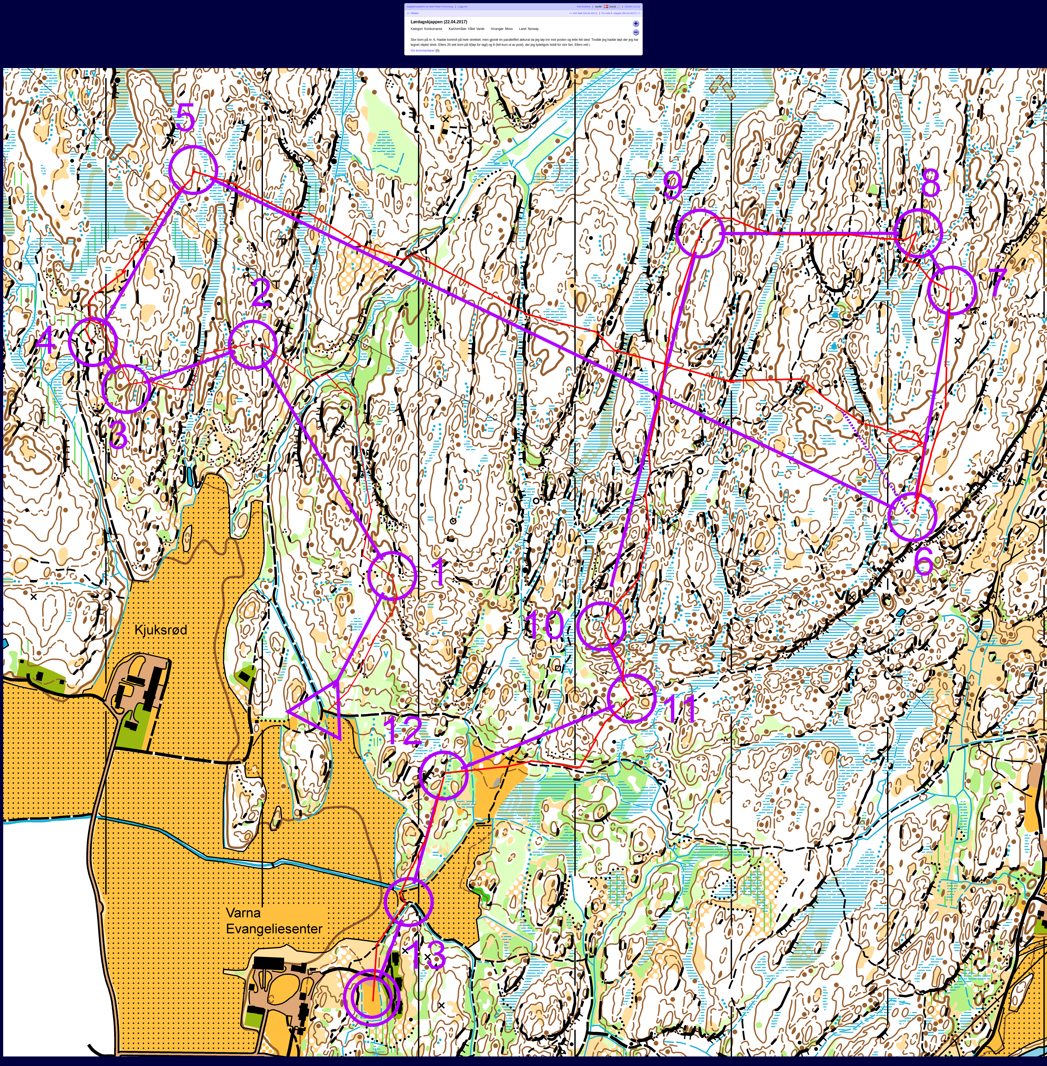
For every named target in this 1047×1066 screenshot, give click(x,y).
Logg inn (463, 6)
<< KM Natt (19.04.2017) (583, 13)
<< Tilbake (413, 13)
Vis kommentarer (423, 50)
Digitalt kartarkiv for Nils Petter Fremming (430, 6)
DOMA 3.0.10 (632, 6)
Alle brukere (583, 6)
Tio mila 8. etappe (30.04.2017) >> (620, 13)
